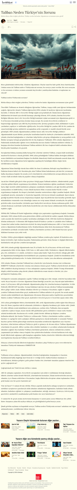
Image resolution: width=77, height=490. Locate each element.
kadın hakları (30, 414)
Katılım (24, 468)
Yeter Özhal (9, 20)
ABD (18, 414)
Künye (26, 470)
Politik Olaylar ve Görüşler (12, 22)
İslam (22, 414)
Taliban (12, 414)
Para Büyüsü (41, 443)
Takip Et (15, 20)
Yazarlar (19, 468)
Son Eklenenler (12, 468)
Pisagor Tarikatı (42, 453)
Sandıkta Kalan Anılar (18, 453)
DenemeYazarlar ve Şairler (16, 448)
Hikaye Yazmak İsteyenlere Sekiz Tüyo (68, 455)
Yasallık (48, 468)
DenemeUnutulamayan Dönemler (42, 456)
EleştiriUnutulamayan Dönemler (68, 429)
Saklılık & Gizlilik (56, 468)
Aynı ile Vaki (15, 424)
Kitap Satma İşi (41, 424)
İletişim (29, 468)
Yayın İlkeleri (64, 468)
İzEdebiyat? (11, 470)
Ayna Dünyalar (67, 443)
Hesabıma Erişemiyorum (38, 468)
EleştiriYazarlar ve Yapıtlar (41, 427)
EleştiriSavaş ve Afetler (16, 427)
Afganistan (5, 414)
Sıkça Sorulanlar (19, 470)
